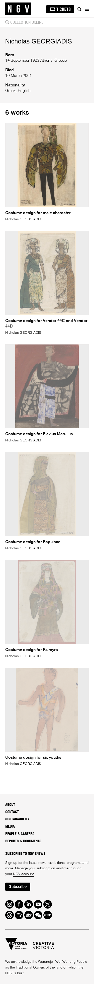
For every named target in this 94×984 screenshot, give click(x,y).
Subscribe (18, 887)
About (10, 805)
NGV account (23, 874)
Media (10, 826)
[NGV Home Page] (18, 9)
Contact (12, 812)
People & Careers (19, 834)
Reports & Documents (23, 841)
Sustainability (17, 819)
